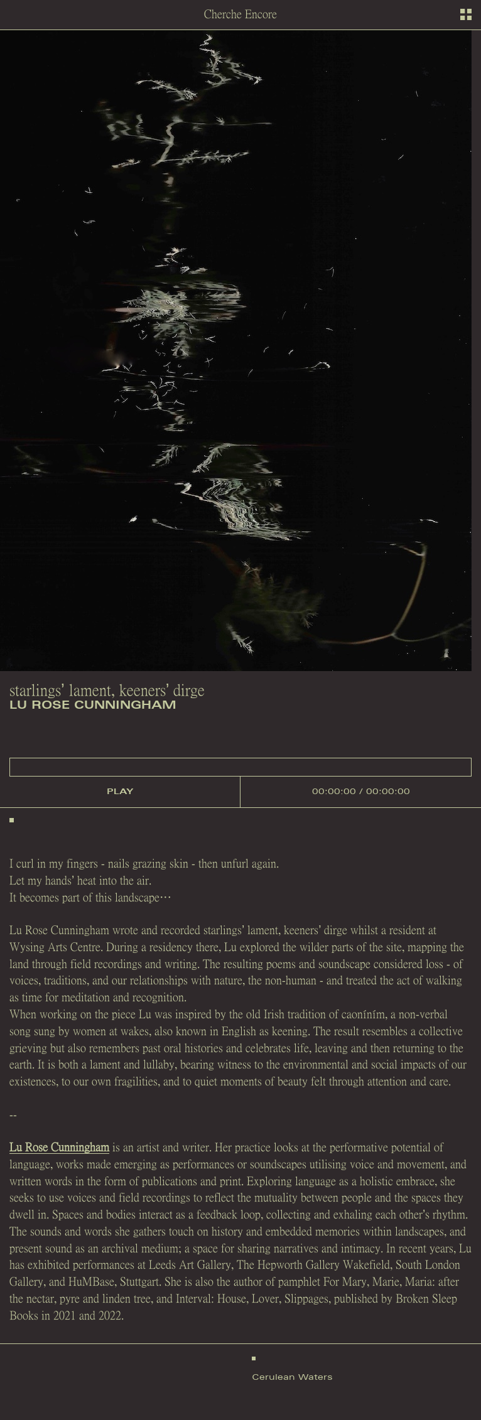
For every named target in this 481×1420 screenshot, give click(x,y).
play (120, 791)
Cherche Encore (240, 14)
